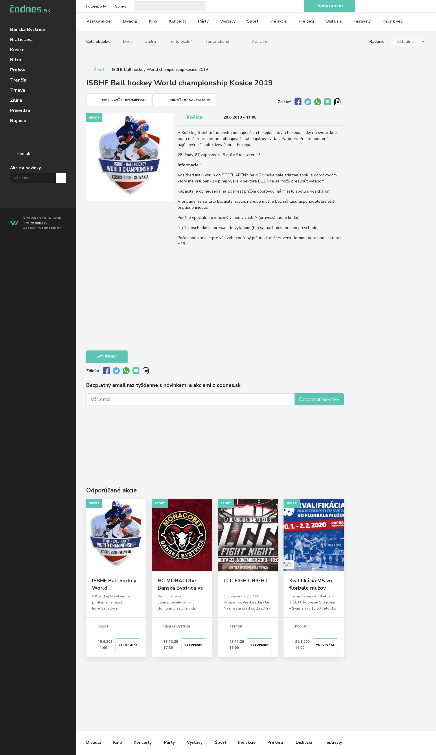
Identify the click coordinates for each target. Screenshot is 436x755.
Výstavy (228, 21)
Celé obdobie (98, 41)
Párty (203, 21)
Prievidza (20, 110)
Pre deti (306, 21)
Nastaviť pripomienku (124, 99)
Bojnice (18, 120)
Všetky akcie (99, 21)
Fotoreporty (96, 6)
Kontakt (24, 153)
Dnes (128, 41)
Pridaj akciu (330, 6)
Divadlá (130, 21)
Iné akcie (279, 21)
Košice (17, 50)
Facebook (390, 6)
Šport (253, 21)
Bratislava (21, 39)
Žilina (16, 100)
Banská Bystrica (27, 29)
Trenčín (18, 80)
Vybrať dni (261, 41)
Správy (120, 6)
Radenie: (377, 41)
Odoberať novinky (319, 399)
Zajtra (150, 41)
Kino (153, 21)
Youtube (412, 6)
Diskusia (334, 21)
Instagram (401, 6)
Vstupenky (107, 357)
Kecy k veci (393, 21)
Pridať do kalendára (189, 99)
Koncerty (177, 21)
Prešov (17, 70)
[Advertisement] (215, 437)
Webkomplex (38, 223)
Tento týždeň (180, 41)
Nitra (15, 60)
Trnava (17, 90)
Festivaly (362, 21)
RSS (423, 6)
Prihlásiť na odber (61, 178)
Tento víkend (217, 41)
